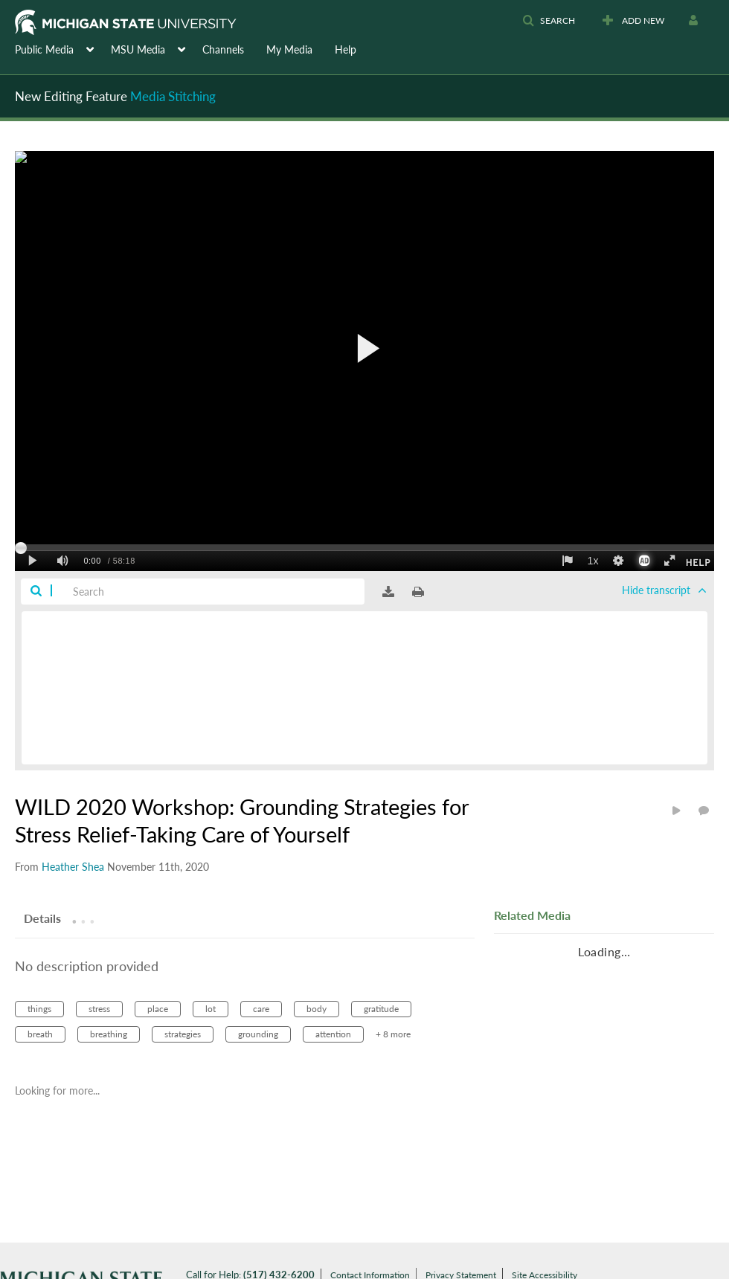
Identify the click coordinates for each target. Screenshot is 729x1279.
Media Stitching (173, 96)
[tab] (42, 917)
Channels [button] (223, 49)
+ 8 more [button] (393, 1034)
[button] (549, 20)
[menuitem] (63, 48)
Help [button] (345, 49)
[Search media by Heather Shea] (73, 866)
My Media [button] (289, 49)
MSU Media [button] (138, 49)
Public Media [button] (44, 49)
